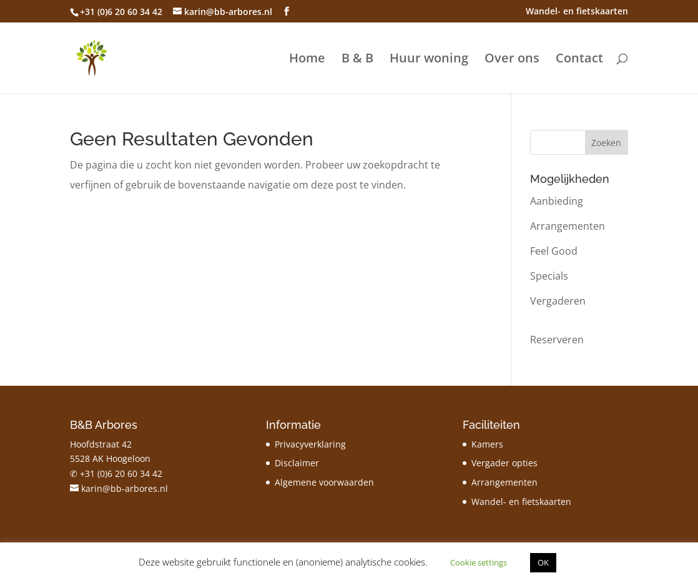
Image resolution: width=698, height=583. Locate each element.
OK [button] (543, 562)
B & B (357, 60)
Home (307, 60)
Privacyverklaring (310, 444)
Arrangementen (567, 226)
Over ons (511, 60)
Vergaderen (558, 301)
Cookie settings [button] (478, 562)
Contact (579, 60)
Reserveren (557, 339)
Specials (549, 276)
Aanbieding (556, 201)
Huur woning (429, 60)
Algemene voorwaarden (324, 482)
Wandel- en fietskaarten (577, 12)
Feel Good (554, 251)
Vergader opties (504, 463)
